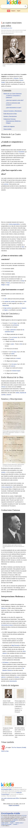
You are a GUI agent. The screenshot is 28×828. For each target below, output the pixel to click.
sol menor (14, 337)
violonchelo (5, 305)
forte (21, 344)
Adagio (3, 284)
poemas (6, 184)
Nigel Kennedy (15, 645)
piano (12, 344)
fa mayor (14, 351)
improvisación (13, 681)
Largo (7, 284)
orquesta (16, 78)
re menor (17, 358)
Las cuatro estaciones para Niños (10, 798)
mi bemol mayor (16, 370)
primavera (15, 325)
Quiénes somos (19, 822)
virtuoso (3, 386)
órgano (6, 310)
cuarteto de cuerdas (9, 301)
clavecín (24, 308)
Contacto (15, 824)
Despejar (22, 6)
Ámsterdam (21, 151)
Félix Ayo (3, 608)
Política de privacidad (6, 824)
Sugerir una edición (14, 805)
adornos (3, 677)
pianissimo (13, 329)
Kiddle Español (4, 822)
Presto (8, 282)
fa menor (14, 364)
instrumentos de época (7, 625)
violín (5, 298)
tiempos (17, 677)
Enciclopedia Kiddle (6, 789)
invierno (13, 366)
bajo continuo (7, 308)
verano (12, 339)
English (18, 10)
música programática (14, 224)
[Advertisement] (14, 17)
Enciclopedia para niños (6, 28)
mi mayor (14, 323)
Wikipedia (15, 820)
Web (9, 10)
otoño (12, 353)
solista (17, 392)
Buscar (25, 6)
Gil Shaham (5, 662)
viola (23, 246)
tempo (22, 280)
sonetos (3, 472)
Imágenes (13, 10)
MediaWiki (12, 821)
